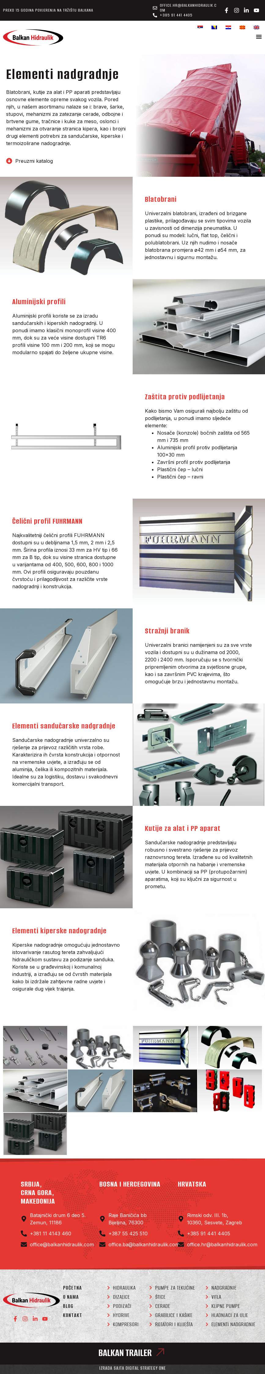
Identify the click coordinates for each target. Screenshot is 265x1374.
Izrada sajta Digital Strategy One (132, 1368)
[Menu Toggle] (259, 37)
